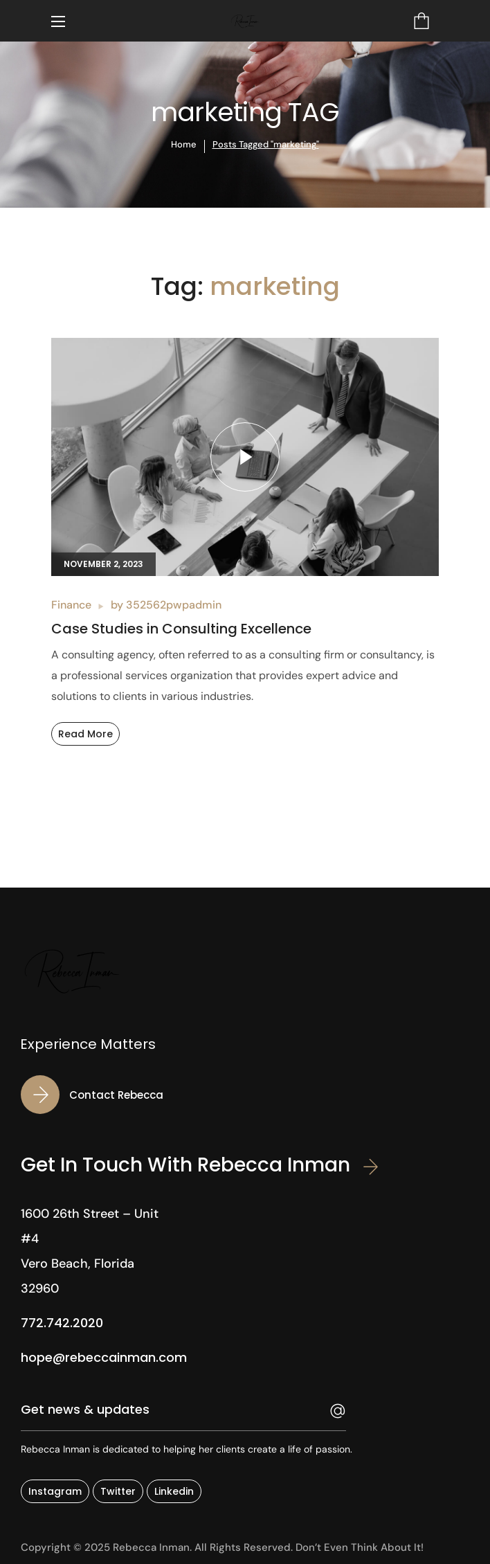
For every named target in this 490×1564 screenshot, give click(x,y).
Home (184, 144)
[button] (421, 20)
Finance (71, 604)
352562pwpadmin (173, 604)
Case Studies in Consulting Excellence (181, 628)
